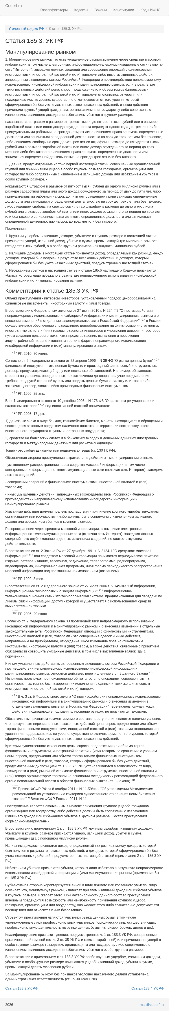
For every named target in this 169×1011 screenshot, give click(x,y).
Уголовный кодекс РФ (26, 29)
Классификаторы (54, 10)
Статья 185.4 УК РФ (147, 988)
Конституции (123, 10)
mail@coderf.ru (152, 1005)
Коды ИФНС (150, 10)
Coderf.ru (13, 6)
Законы (101, 10)
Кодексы (81, 10)
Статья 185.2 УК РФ (21, 988)
